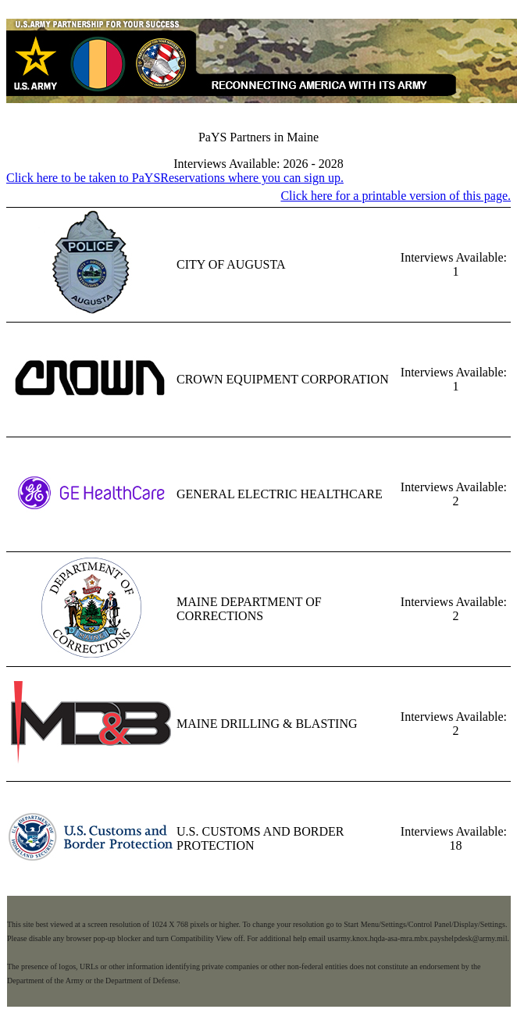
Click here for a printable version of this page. (395, 195)
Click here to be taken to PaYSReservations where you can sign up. (175, 177)
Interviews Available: (454, 257)
